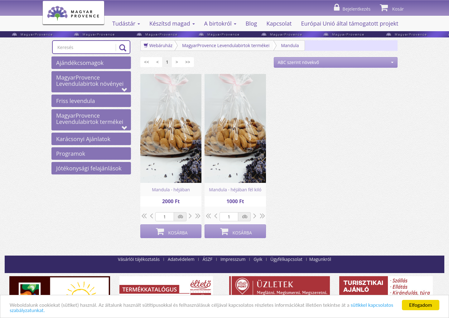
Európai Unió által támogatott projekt (349, 23)
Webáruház (158, 45)
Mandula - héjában (171, 190)
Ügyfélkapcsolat (286, 259)
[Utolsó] (187, 62)
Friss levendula (75, 101)
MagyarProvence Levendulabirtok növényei (91, 82)
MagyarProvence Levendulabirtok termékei (91, 120)
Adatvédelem (181, 259)
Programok (70, 153)
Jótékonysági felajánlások (89, 168)
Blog (251, 23)
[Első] (146, 62)
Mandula (290, 45)
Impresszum (232, 259)
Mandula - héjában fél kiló (235, 190)
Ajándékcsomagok (80, 62)
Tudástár (126, 23)
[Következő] (177, 62)
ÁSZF (207, 259)
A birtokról (220, 23)
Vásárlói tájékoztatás (139, 259)
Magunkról (320, 259)
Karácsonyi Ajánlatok (83, 139)
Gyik (257, 259)
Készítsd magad (172, 23)
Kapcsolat (279, 23)
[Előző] (157, 62)
